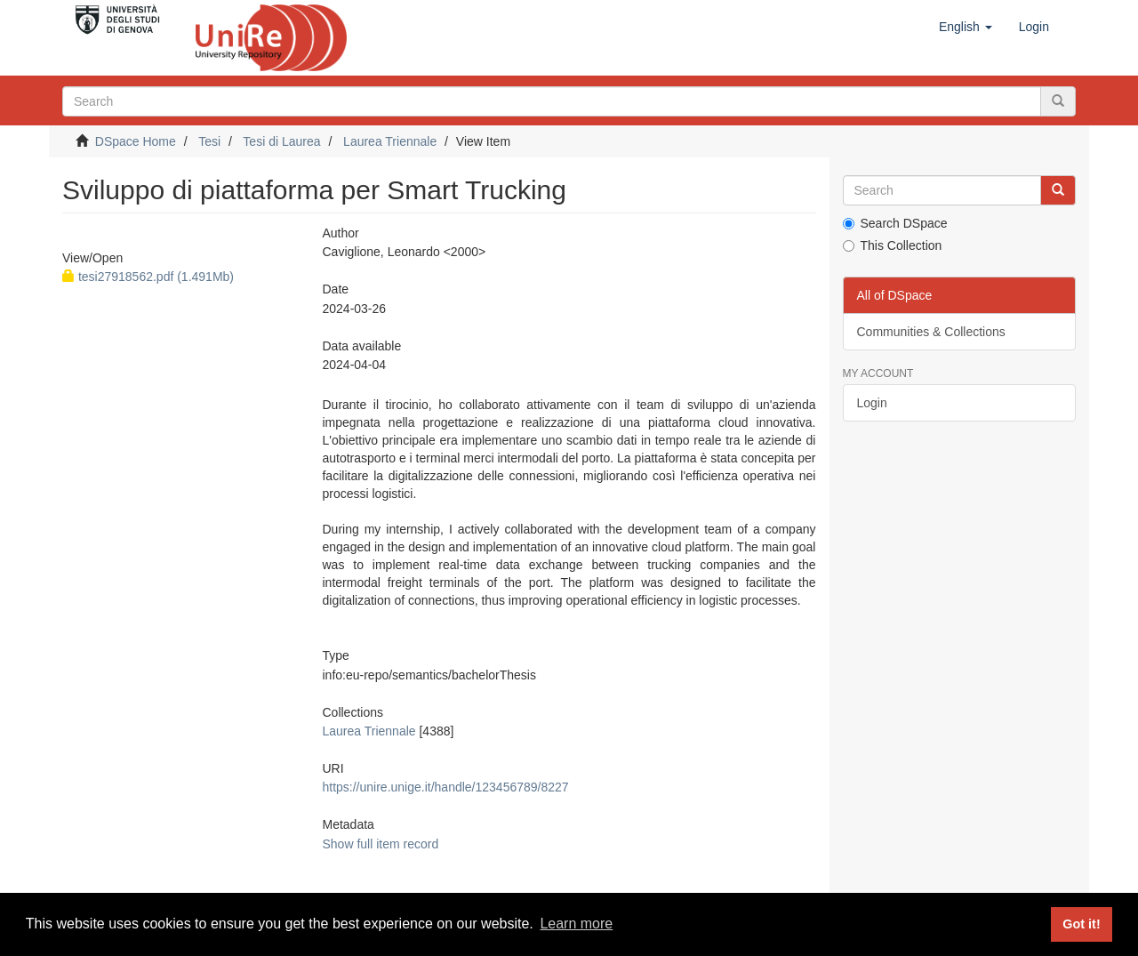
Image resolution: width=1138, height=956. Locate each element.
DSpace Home (135, 141)
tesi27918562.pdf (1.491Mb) (148, 276)
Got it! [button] (1081, 924)
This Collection (892, 245)
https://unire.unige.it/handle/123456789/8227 (445, 787)
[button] (966, 26)
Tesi (209, 141)
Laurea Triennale (390, 141)
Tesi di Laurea (281, 141)
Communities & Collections (931, 332)
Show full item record (380, 844)
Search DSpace (895, 223)
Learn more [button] (576, 923)
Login (872, 403)
